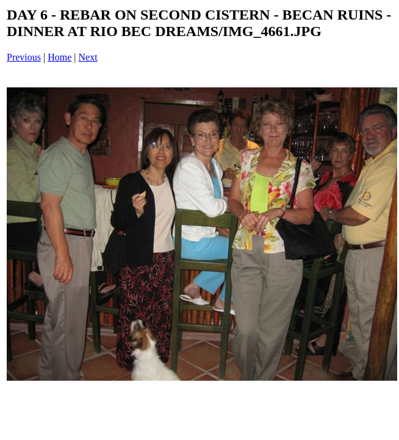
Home (59, 57)
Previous (24, 57)
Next (88, 57)
